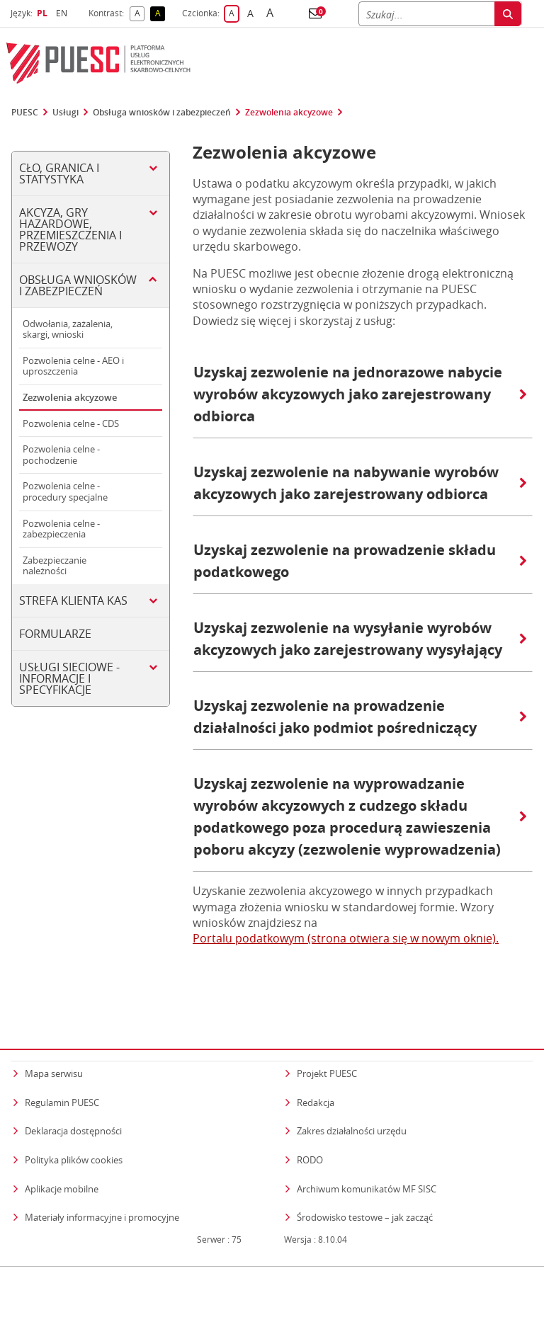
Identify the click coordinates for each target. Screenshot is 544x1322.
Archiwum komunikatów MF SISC (366, 1161)
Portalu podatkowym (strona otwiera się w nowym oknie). (346, 938)
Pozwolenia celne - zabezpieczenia (61, 529)
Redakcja (315, 1075)
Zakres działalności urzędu (352, 1103)
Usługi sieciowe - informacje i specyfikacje (69, 678)
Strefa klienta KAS (73, 600)
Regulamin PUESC (62, 1075)
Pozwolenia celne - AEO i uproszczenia (73, 366)
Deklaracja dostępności (73, 1104)
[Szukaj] (426, 13)
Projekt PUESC (327, 1046)
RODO (310, 1132)
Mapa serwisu (54, 1046)
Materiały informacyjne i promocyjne (102, 1190)
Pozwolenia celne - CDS (71, 423)
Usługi (65, 112)
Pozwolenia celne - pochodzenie (61, 455)
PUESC (24, 112)
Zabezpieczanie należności (54, 566)
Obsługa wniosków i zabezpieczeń (162, 112)
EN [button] (63, 13)
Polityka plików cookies (74, 1132)
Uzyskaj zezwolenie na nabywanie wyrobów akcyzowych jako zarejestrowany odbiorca (360, 482)
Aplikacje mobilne (61, 1161)
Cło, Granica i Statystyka (59, 173)
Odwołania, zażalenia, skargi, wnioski (68, 329)
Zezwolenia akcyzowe (289, 112)
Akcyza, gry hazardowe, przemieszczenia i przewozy (70, 229)
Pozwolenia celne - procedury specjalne (65, 491)
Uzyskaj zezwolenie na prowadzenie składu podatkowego (360, 560)
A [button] (140, 14)
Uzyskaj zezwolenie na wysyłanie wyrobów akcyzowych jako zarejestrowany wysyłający (360, 638)
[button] (315, 13)
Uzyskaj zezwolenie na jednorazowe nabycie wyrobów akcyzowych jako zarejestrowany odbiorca (360, 394)
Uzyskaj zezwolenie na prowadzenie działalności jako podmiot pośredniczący (360, 716)
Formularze (55, 634)
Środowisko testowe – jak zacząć (365, 1190)
